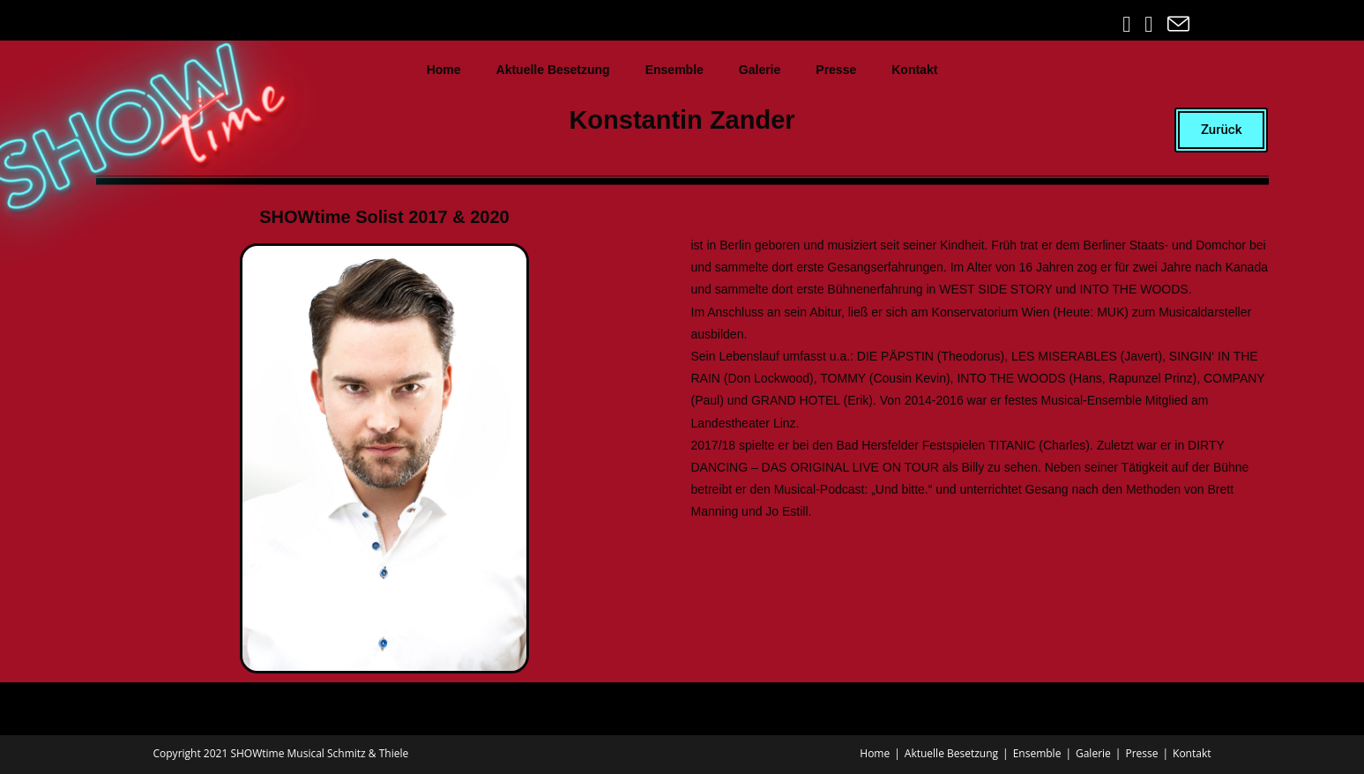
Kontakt (914, 70)
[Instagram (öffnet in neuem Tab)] (1150, 24)
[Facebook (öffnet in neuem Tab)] (1128, 24)
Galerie (759, 70)
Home (444, 70)
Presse (836, 70)
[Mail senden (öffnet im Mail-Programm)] (1175, 24)
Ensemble (674, 70)
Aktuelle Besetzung (553, 70)
